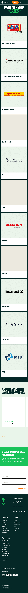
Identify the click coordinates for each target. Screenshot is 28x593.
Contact (15, 520)
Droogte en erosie (5, 553)
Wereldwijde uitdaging (6, 543)
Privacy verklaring (5, 587)
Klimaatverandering (6, 545)
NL (16, 506)
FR (20, 506)
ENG (14, 506)
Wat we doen (4, 520)
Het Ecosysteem (5, 551)
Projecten (4, 524)
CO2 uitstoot (4, 547)
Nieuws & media (5, 528)
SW (22, 506)
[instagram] (13, 512)
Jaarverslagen (17, 524)
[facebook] (16, 512)
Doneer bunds (4, 532)
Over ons (3, 526)
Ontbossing (4, 549)
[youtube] (19, 512)
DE (18, 506)
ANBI (15, 526)
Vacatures (16, 532)
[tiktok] (24, 512)
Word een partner (5, 530)
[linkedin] (21, 512)
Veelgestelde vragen (18, 522)
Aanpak (3, 522)
